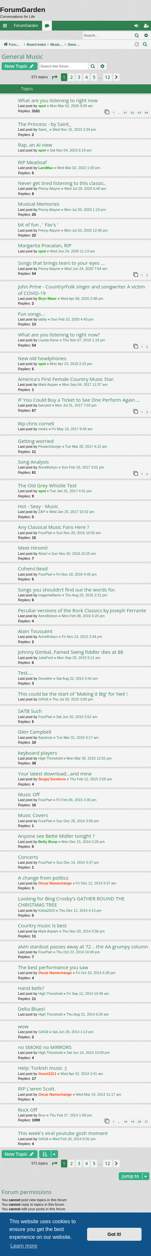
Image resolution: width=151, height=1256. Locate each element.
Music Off (28, 794)
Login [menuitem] (137, 26)
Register (32, 35)
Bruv (42, 1115)
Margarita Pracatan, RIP (44, 245)
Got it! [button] (114, 1234)
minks (43, 429)
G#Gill (43, 699)
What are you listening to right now (58, 100)
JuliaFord (45, 658)
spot (42, 106)
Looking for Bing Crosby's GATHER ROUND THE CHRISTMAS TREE (71, 902)
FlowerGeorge (49, 447)
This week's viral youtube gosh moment (63, 1133)
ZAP (41, 512)
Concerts (28, 857)
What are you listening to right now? (59, 335)
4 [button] (86, 77)
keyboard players (37, 753)
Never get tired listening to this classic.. (62, 183)
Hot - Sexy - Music (38, 506)
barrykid (44, 406)
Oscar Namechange (55, 883)
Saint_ (43, 130)
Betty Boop (47, 842)
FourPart (45, 533)
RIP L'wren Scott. (37, 1089)
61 (125, 113)
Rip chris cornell (36, 424)
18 (125, 1122)
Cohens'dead (33, 569)
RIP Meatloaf (32, 162)
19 (132, 1122)
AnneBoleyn (47, 467)
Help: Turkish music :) (42, 1068)
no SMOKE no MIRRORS (44, 1047)
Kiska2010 (46, 911)
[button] (54, 77)
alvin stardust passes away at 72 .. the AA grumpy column (83, 947)
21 (146, 1122)
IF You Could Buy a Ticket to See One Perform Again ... (79, 400)
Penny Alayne (49, 189)
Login (10, 35)
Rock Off (27, 1110)
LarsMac (45, 168)
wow (23, 1026)
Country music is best (42, 925)
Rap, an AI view (35, 145)
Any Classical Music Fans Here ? (53, 527)
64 (146, 113)
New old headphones (42, 358)
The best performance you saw (53, 967)
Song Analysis (33, 462)
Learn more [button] (23, 1246)
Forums (48, 26)
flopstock (45, 738)
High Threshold (50, 759)
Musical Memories (38, 204)
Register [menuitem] (147, 26)
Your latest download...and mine (55, 774)
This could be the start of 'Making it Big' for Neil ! (73, 694)
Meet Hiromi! (33, 548)
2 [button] (71, 77)
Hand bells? (31, 988)
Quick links (6, 26)
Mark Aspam (48, 385)
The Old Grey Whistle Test (47, 485)
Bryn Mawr (47, 299)
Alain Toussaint (35, 631)
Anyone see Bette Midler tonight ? (56, 836)
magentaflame (49, 595)
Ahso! (42, 554)
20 (139, 1122)
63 (139, 113)
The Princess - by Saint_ (44, 124)
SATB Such (30, 711)
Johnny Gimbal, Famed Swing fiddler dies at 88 (70, 652)
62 (132, 113)
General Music (22, 57)
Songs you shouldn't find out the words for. (67, 590)
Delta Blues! (31, 1009)
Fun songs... (31, 314)
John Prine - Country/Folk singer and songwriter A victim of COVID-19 (81, 290)
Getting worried (35, 441)
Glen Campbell (34, 732)
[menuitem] (145, 44)
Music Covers (33, 815)
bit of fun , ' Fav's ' (38, 225)
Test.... (25, 673)
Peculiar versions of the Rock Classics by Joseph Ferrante (82, 610)
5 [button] (94, 77)
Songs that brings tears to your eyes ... (61, 263)
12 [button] (107, 77)
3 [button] (79, 77)
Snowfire (45, 679)
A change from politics (43, 878)
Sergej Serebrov (52, 779)
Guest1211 (47, 1074)
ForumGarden (26, 25)
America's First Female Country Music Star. (66, 379)
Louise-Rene (48, 340)
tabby (42, 320)
